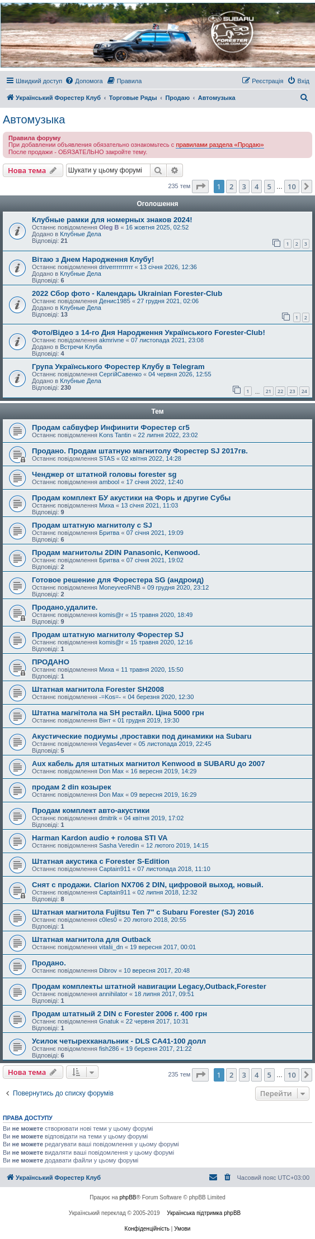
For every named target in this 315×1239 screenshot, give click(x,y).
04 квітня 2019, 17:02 (154, 818)
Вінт (105, 720)
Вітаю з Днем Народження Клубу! (93, 259)
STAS (107, 458)
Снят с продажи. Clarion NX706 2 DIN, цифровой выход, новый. (148, 885)
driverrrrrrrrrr (116, 267)
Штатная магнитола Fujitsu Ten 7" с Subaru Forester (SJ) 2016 (143, 912)
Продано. (49, 963)
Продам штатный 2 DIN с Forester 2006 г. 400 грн (119, 1014)
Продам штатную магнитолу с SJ (92, 525)
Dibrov (108, 970)
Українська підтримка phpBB (204, 1213)
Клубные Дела (80, 234)
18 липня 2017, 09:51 (164, 994)
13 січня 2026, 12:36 (168, 267)
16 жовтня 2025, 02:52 (157, 227)
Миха (106, 505)
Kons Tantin (115, 435)
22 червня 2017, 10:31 (157, 1021)
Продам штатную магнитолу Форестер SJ (108, 634)
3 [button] (244, 186)
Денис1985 (114, 301)
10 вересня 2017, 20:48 (157, 970)
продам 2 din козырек (71, 787)
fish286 (109, 1048)
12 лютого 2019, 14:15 (177, 845)
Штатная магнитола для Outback (91, 939)
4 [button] (256, 186)
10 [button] (292, 186)
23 (292, 391)
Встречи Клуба (81, 346)
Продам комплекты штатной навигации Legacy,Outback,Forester (149, 986)
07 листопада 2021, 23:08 (167, 340)
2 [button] (231, 186)
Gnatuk (109, 1021)
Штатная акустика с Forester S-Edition (101, 861)
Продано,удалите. (64, 607)
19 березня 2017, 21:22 (159, 1048)
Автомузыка (34, 119)
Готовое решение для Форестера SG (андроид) (118, 580)
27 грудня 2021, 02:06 (168, 301)
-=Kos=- (110, 696)
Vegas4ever (115, 743)
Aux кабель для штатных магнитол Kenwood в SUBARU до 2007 (148, 763)
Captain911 (114, 868)
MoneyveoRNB (119, 587)
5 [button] (269, 186)
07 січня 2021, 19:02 (155, 560)
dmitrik (108, 818)
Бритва (109, 532)
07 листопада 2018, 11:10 (174, 868)
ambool (109, 482)
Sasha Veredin (119, 845)
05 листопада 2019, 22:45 (174, 743)
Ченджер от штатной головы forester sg (104, 474)
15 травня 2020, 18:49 (161, 614)
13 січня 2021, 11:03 (149, 505)
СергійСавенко (120, 374)
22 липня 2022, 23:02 (168, 435)
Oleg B (109, 227)
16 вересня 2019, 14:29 (163, 771)
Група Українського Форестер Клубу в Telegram (118, 366)
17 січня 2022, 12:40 (154, 482)
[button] (200, 186)
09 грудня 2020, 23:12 (178, 587)
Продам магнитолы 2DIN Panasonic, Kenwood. (116, 552)
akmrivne (111, 340)
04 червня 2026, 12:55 (179, 374)
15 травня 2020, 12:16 (161, 642)
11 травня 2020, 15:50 (152, 669)
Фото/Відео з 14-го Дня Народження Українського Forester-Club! (148, 332)
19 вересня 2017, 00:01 (163, 947)
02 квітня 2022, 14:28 (151, 458)
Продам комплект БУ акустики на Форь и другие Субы (131, 498)
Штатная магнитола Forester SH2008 (98, 689)
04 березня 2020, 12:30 (161, 696)
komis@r (111, 614)
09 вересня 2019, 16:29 (163, 794)
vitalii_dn (111, 947)
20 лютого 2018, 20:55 (155, 919)
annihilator (113, 994)
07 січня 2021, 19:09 (155, 532)
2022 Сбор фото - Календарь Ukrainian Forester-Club (127, 293)
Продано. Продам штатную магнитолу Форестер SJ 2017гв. (140, 451)
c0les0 (108, 919)
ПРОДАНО (50, 662)
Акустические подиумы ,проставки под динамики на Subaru (142, 736)
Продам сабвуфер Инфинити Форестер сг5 (111, 427)
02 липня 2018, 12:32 (168, 892)
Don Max (111, 771)
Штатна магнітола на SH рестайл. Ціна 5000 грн (118, 713)
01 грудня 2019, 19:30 (148, 720)
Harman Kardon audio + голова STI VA (100, 838)
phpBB (128, 1197)
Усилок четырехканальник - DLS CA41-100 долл (119, 1041)
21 (268, 391)
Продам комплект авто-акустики (90, 810)
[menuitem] (83, 81)
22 (280, 391)
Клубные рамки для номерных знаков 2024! (112, 220)
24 (304, 391)
